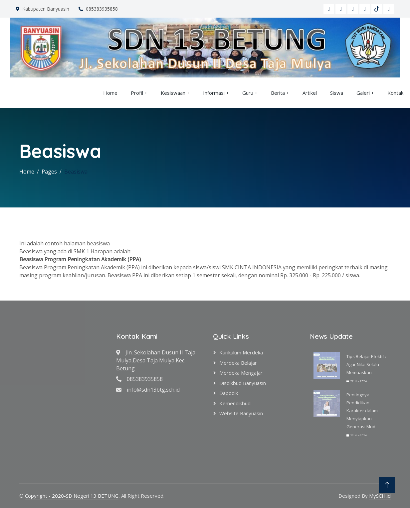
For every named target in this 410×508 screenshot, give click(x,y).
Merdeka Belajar (238, 362)
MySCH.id (380, 495)
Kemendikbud (235, 403)
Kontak (395, 92)
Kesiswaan (173, 92)
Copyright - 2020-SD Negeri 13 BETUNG (71, 495)
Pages (49, 171)
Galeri (363, 92)
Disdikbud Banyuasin (242, 383)
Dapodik (228, 393)
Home (110, 92)
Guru (248, 92)
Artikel (310, 92)
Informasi (214, 92)
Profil (137, 92)
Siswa (336, 92)
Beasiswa (76, 171)
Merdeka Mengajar (241, 372)
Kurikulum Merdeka (241, 352)
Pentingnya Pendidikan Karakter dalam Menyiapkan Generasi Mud (362, 411)
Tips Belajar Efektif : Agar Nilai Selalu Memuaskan (366, 364)
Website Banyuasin (241, 413)
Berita (278, 92)
